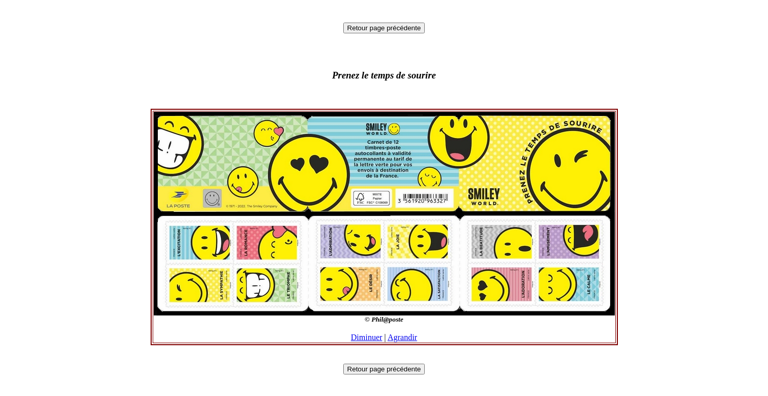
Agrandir (402, 337)
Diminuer (366, 337)
